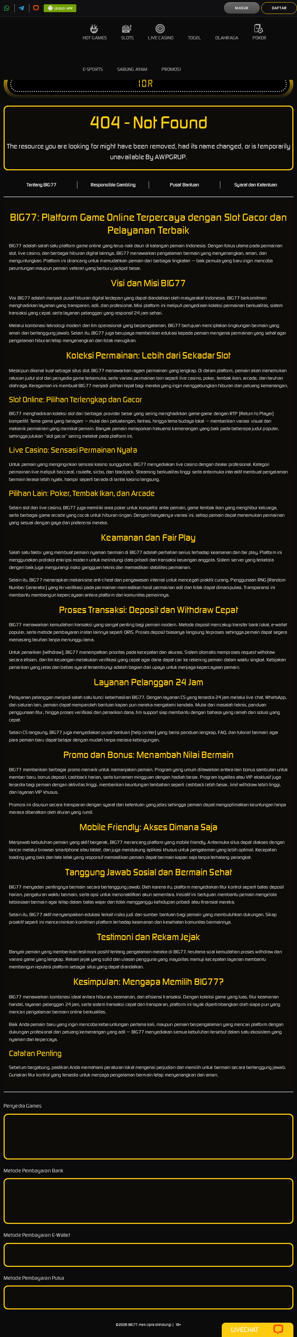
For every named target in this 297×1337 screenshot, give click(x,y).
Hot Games (95, 32)
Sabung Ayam (132, 63)
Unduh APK (60, 8)
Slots (127, 32)
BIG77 (133, 1324)
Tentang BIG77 (41, 185)
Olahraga (226, 32)
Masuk (242, 8)
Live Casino (160, 32)
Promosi (171, 63)
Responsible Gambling (113, 185)
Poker (260, 32)
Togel (194, 32)
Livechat (257, 1330)
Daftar (279, 8)
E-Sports (93, 63)
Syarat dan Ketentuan (255, 185)
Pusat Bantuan (184, 185)
